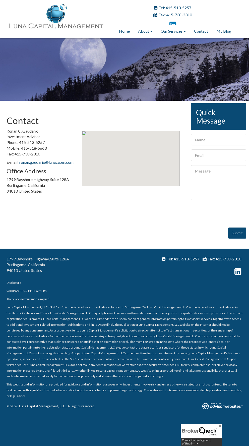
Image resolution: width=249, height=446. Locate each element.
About (143, 31)
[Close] (218, 427)
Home (124, 31)
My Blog (223, 31)
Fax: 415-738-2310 (172, 14)
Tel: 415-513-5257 (172, 7)
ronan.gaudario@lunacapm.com (46, 162)
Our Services (171, 31)
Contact (201, 31)
